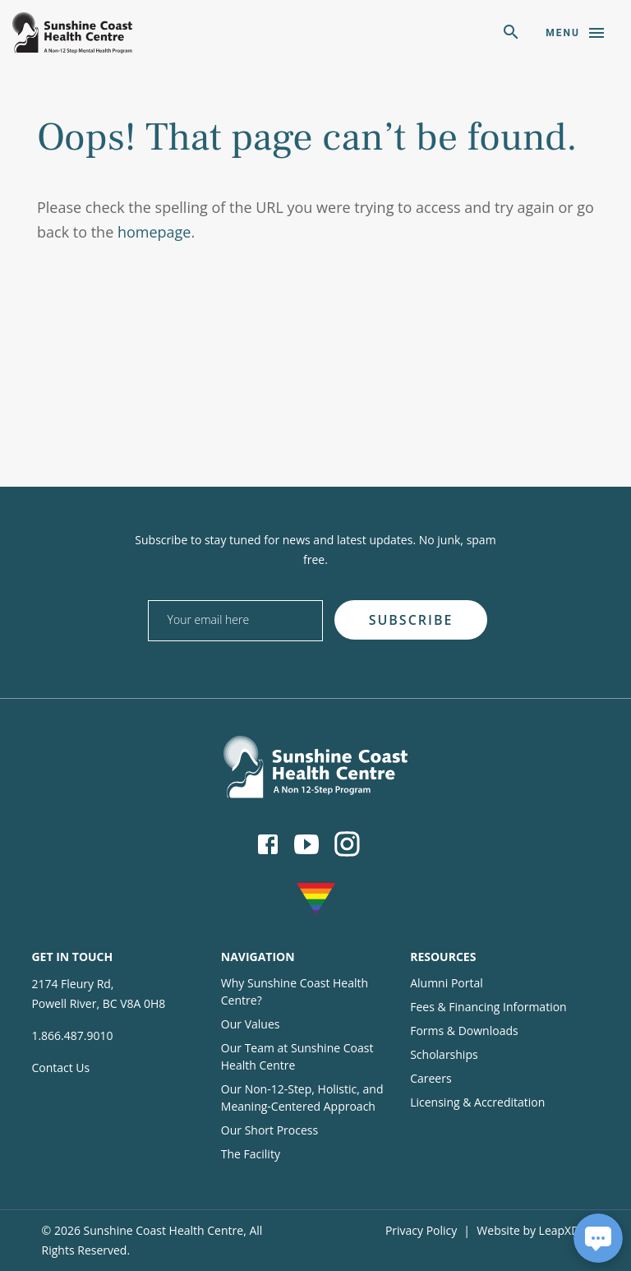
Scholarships (443, 1054)
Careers (430, 1078)
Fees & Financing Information (488, 1006)
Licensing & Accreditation (477, 1102)
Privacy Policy (421, 1230)
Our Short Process (269, 1130)
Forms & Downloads (464, 1030)
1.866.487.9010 (72, 1035)
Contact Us (60, 1067)
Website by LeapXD (528, 1230)
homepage (154, 232)
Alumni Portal (446, 983)
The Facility (250, 1154)
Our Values (250, 1024)
